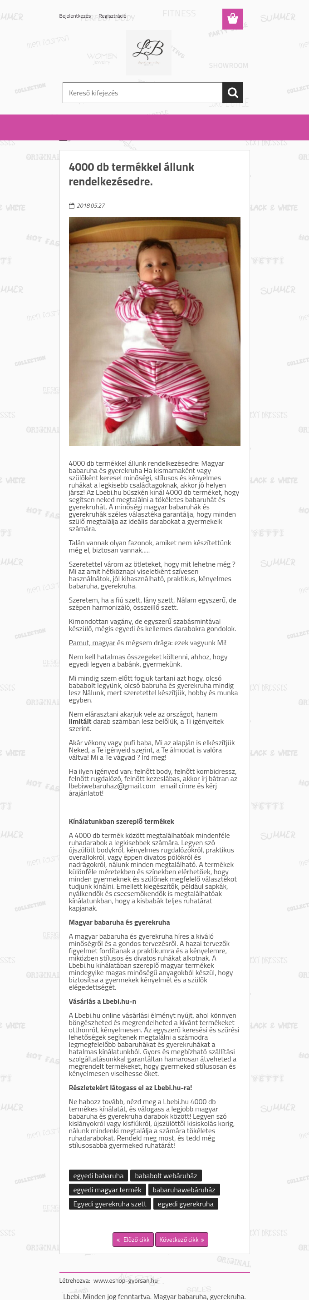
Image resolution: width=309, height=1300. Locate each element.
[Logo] (149, 52)
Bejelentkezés (75, 15)
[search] (232, 92)
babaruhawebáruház (184, 1189)
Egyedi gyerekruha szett (110, 1203)
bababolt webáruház (166, 1175)
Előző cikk (136, 1239)
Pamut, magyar (92, 642)
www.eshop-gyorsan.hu (125, 1280)
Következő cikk (179, 1239)
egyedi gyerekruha (186, 1203)
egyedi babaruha (99, 1175)
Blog (65, 137)
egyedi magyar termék (108, 1189)
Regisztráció (112, 15)
